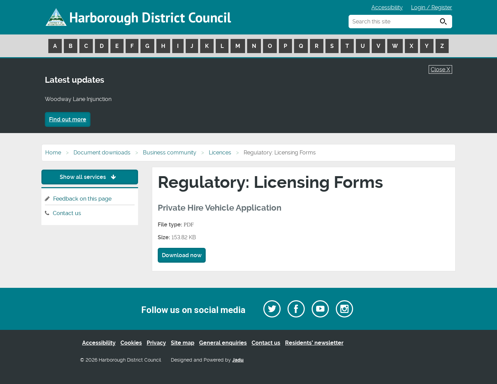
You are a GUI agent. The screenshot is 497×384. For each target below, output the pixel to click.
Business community (169, 152)
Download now (182, 255)
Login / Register (431, 7)
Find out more (67, 119)
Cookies (131, 343)
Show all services (89, 177)
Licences (220, 152)
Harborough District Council (150, 17)
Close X (440, 69)
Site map (182, 343)
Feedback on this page (82, 198)
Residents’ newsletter (314, 343)
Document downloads (102, 152)
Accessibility (387, 7)
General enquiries (223, 343)
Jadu (238, 360)
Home (53, 152)
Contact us (67, 213)
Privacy (156, 343)
